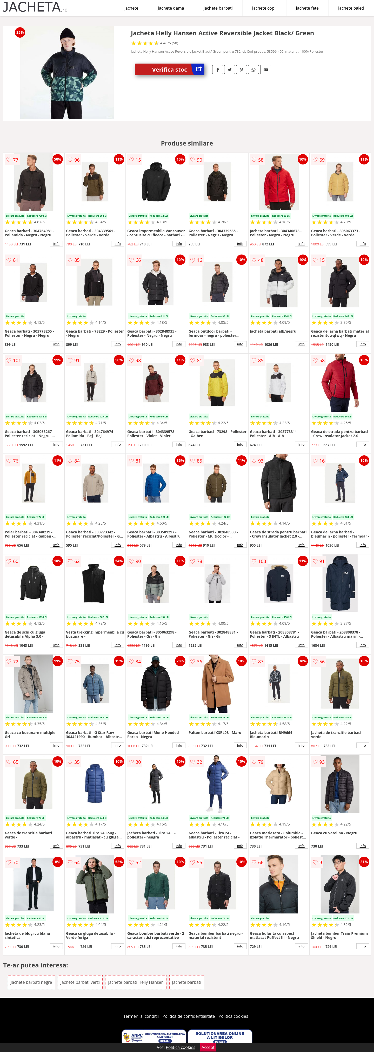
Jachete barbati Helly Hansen (136, 982)
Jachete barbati (218, 8)
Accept (208, 1047)
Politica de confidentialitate (189, 1016)
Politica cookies (233, 1016)
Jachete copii (264, 8)
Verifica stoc (178, 69)
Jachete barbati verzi (80, 982)
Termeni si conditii (141, 1016)
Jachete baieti (351, 8)
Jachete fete (307, 8)
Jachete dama (171, 8)
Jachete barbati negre (31, 982)
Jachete (131, 8)
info (56, 243)
